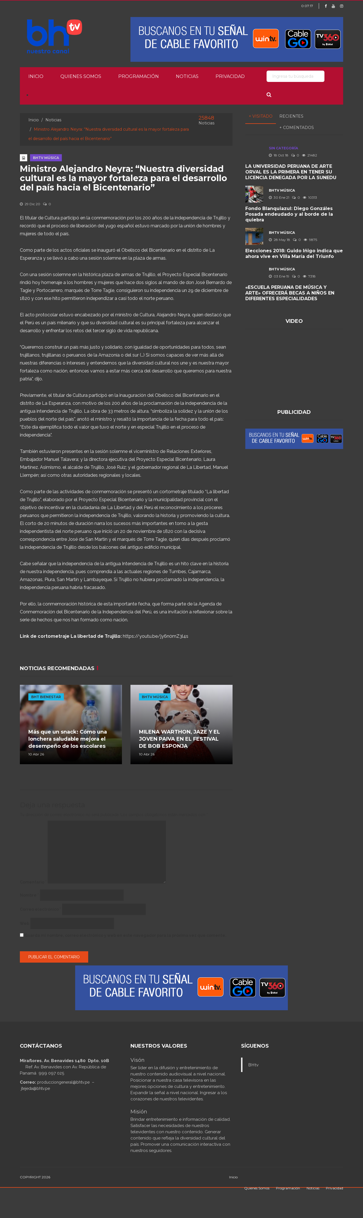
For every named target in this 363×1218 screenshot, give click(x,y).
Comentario (33, 882)
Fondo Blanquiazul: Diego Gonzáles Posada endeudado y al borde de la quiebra (289, 214)
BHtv (253, 1064)
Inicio (35, 76)
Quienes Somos (80, 76)
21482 (309, 155)
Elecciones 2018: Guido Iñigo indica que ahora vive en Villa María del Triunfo (294, 253)
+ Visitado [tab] (261, 116)
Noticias (187, 76)
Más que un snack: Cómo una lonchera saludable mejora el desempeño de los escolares (67, 739)
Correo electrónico (40, 909)
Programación (138, 76)
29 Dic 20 (30, 204)
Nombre (29, 895)
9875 (310, 240)
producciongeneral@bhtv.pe (63, 1082)
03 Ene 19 (279, 276)
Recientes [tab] (291, 116)
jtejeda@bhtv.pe (35, 1088)
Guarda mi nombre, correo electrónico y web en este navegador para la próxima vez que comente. (125, 935)
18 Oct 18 (278, 155)
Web (24, 923)
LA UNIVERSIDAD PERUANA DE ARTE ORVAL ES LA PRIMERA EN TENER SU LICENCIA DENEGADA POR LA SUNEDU (290, 172)
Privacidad (230, 76)
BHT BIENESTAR (46, 697)
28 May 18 (279, 240)
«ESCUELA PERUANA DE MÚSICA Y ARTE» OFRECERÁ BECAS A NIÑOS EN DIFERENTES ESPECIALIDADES (289, 293)
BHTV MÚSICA (46, 158)
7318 (309, 276)
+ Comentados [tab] (296, 127)
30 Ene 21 (279, 197)
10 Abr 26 (36, 754)
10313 (310, 197)
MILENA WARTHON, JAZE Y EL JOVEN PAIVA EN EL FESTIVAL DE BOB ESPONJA (179, 739)
